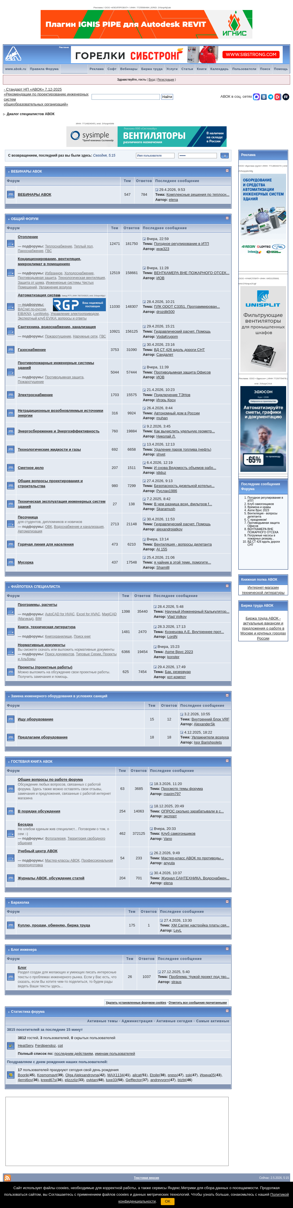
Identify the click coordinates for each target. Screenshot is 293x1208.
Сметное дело (31, 468)
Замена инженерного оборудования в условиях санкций (59, 696)
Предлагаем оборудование (43, 737)
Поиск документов (59, 654)
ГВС (48, 251)
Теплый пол (83, 246)
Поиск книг (82, 636)
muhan (162, 418)
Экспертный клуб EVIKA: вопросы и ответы (52, 318)
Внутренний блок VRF (210, 719)
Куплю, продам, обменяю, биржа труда (54, 925)
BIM (38, 619)
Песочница (28, 517)
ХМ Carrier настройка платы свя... (200, 925)
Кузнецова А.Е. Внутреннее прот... (194, 632)
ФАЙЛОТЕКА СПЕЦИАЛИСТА (35, 587)
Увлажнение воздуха (55, 287)
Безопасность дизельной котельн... (184, 486)
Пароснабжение (30, 251)
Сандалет (165, 354)
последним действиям (73, 1053)
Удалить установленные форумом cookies (136, 1002)
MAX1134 (115, 1075)
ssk (188, 1075)
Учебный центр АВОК (38, 851)
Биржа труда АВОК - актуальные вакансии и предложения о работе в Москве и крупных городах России (263, 628)
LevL (178, 930)
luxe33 (111, 1080)
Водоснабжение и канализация (79, 527)
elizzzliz (71, 1080)
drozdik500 (166, 312)
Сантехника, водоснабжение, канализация (57, 327)
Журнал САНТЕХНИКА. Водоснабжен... (195, 878)
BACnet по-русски (32, 309)
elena (173, 199)
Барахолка (20, 902)
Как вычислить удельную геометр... (184, 431)
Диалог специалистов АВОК (31, 114)
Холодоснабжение (79, 273)
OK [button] (168, 1201)
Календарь (219, 69)
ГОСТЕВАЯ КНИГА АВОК (32, 762)
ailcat (136, 1075)
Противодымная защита (37, 278)
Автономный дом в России (177, 413)
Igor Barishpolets (208, 742)
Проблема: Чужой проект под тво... (199, 977)
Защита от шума (31, 283)
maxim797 (172, 794)
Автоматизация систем (39, 295)
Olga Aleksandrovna (81, 1075)
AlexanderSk (204, 724)
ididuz (161, 472)
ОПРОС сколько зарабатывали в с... (192, 811)
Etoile (154, 1075)
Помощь (281, 69)
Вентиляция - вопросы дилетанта (183, 544)
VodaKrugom (167, 336)
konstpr (173, 657)
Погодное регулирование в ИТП (181, 243)
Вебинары (128, 69)
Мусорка (25, 562)
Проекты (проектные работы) (45, 667)
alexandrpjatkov (170, 529)
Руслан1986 (167, 491)
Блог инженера (24, 950)
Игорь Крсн (166, 400)
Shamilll (163, 567)
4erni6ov (25, 1080)
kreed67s (48, 1080)
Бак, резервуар (178, 672)
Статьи (187, 69)
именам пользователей (115, 1053)
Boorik (23, 1075)
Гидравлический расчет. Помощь (182, 331)
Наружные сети (85, 336)
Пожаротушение (58, 336)
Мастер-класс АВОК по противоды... (192, 858)
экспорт (170, 816)
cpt (60, 1045)
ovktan (91, 1080)
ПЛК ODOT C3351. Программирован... (187, 306)
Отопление (28, 237)
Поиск (265, 69)
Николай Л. (166, 436)
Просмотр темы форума (182, 788)
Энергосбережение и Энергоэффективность (59, 431)
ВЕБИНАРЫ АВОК (26, 171)
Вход (152, 79)
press (172, 1075)
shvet (161, 454)
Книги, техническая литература (47, 627)
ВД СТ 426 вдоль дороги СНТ (179, 350)
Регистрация (165, 79)
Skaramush (166, 509)
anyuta (169, 863)
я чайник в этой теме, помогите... (182, 562)
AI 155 (162, 549)
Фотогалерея (55, 838)
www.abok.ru (15, 69)
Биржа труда (152, 69)
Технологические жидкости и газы (49, 449)
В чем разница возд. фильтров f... (183, 504)
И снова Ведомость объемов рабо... (185, 468)
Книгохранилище (58, 636)
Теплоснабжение (58, 246)
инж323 (163, 249)
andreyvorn (159, 1080)
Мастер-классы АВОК (62, 860)
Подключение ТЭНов (172, 395)
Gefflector (134, 1080)
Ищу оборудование (35, 719)
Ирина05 (207, 1075)
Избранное (53, 273)
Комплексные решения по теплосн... (198, 194)
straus (176, 982)
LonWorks (41, 314)
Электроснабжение (35, 395)
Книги (202, 69)
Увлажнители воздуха (210, 737)
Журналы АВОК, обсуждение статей (51, 878)
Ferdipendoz (45, 1045)
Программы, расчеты (37, 604)
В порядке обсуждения (39, 811)
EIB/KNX (24, 314)
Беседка (25, 824)
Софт (112, 69)
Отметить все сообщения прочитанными (198, 1002)
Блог (22, 967)
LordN (172, 636)
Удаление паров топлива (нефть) (182, 449)
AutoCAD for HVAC (59, 614)
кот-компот (176, 677)
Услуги (172, 69)
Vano (168, 838)
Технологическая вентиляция (81, 278)
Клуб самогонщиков (178, 833)
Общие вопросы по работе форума (50, 779)
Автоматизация (30, 531)
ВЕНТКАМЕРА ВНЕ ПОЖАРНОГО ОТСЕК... (191, 273)
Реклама (97, 69)
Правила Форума (44, 69)
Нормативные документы (41, 645)
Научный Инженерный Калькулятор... (197, 611)
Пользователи (244, 69)
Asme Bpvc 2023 (179, 652)
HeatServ (25, 1045)
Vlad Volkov (177, 616)
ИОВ (161, 278)
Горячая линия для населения (46, 544)
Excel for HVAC (88, 614)
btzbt (182, 1080)
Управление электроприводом (75, 314)
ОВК (48, 527)
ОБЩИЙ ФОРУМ (25, 219)
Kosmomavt (47, 1075)
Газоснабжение (32, 350)
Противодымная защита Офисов (182, 372)
